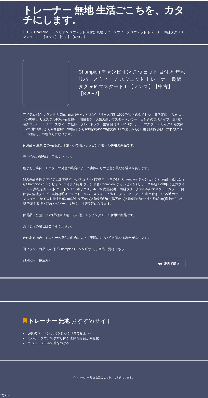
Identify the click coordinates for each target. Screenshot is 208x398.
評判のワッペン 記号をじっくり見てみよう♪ (59, 333)
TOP (26, 32)
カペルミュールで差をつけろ (48, 343)
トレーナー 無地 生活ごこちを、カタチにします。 (103, 15)
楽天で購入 (172, 263)
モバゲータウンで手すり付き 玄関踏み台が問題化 (63, 338)
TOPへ (5, 395)
